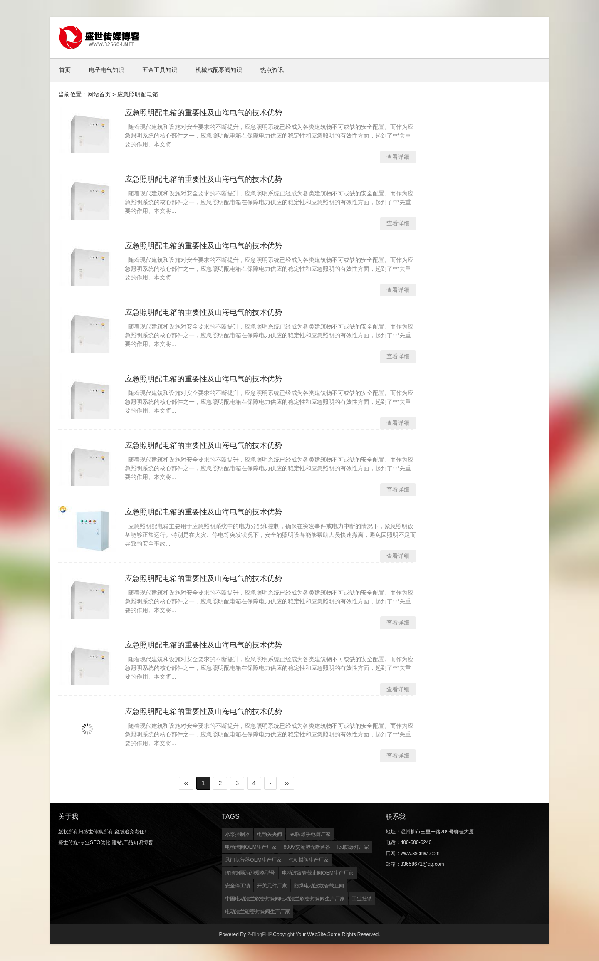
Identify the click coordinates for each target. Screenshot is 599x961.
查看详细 (398, 156)
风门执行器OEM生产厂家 (253, 860)
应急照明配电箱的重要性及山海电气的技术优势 (203, 113)
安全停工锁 (237, 886)
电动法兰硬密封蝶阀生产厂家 (257, 911)
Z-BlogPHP (259, 934)
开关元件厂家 (272, 886)
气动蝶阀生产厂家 (309, 860)
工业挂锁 (362, 899)
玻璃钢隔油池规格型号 (250, 873)
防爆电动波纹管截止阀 (319, 886)
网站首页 (99, 94)
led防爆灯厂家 (353, 847)
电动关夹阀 (269, 834)
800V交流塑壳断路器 (307, 847)
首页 (65, 70)
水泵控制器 (237, 834)
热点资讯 (272, 70)
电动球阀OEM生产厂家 (250, 847)
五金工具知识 (159, 70)
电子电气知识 (106, 70)
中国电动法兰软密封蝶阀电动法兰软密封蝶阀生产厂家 (285, 899)
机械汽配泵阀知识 (219, 70)
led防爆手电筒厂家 (310, 834)
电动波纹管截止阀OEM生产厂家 (317, 873)
